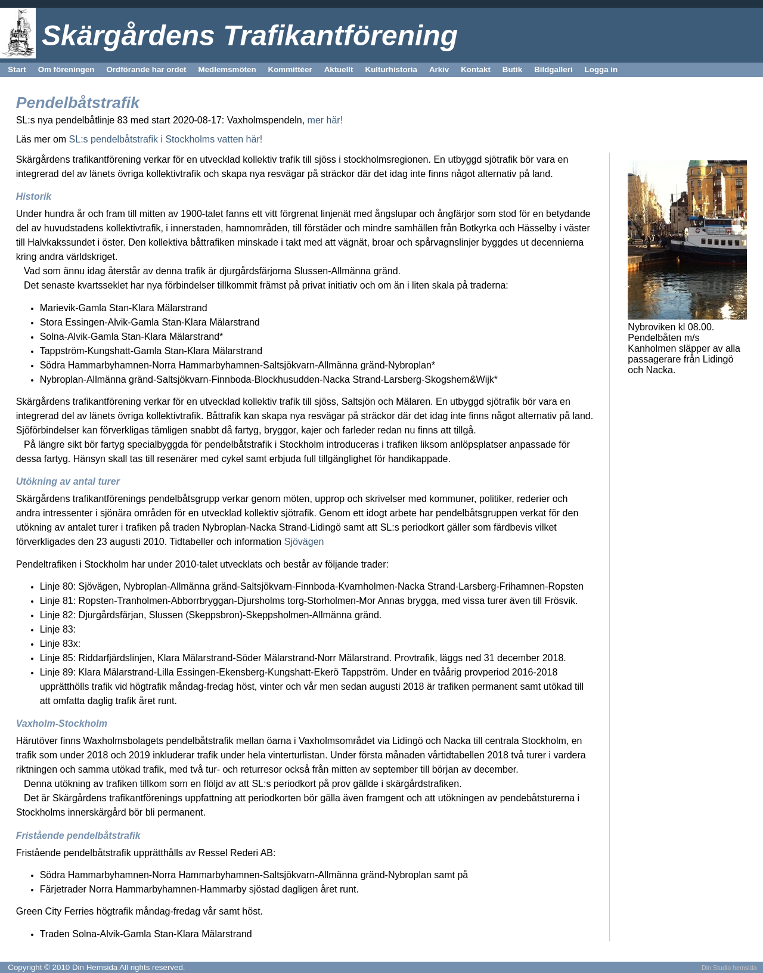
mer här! (325, 120)
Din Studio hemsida (729, 967)
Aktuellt (338, 69)
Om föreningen (66, 69)
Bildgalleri (553, 69)
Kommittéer (290, 69)
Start (17, 69)
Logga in (601, 69)
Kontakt (476, 69)
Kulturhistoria (391, 69)
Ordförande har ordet (146, 69)
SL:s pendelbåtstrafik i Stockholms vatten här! (166, 139)
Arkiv (439, 69)
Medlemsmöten (227, 69)
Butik (512, 69)
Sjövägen (302, 542)
